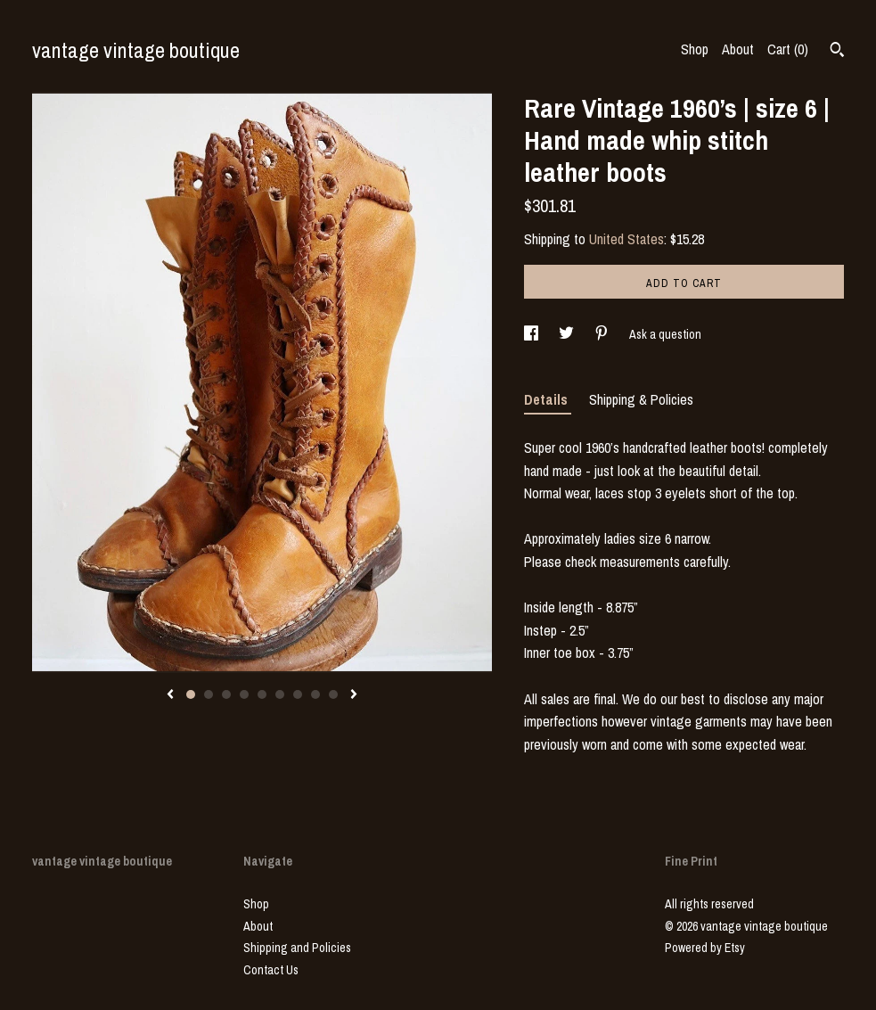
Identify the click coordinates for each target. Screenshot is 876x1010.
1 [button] (190, 694)
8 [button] (315, 694)
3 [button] (226, 694)
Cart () (787, 49)
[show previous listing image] (170, 695)
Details (547, 399)
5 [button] (262, 694)
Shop (694, 49)
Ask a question (665, 334)
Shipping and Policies (297, 948)
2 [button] (208, 694)
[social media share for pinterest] (602, 334)
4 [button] (244, 694)
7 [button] (297, 694)
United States (626, 239)
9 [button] (333, 694)
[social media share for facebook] (532, 334)
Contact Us (271, 970)
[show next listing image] (353, 695)
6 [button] (279, 694)
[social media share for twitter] (568, 334)
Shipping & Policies (641, 399)
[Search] (837, 52)
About (738, 49)
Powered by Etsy (705, 948)
